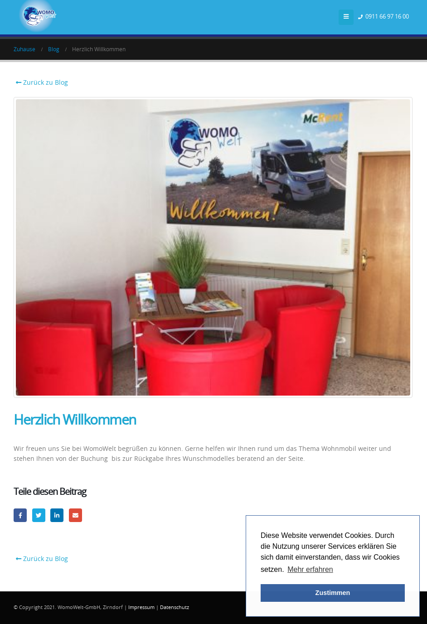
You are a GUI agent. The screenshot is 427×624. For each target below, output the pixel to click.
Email (75, 515)
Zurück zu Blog (41, 82)
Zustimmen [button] (332, 592)
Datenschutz (174, 607)
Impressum (141, 607)
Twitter (38, 515)
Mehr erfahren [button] (310, 569)
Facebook (20, 515)
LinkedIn (56, 515)
